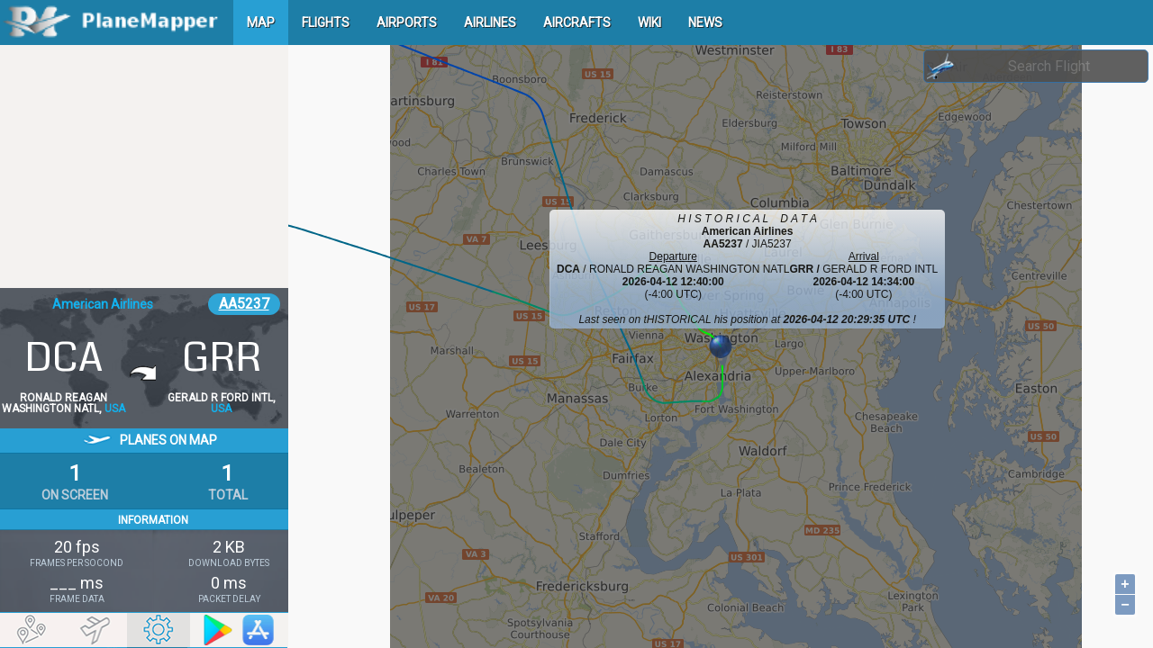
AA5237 (244, 303)
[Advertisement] (144, 166)
